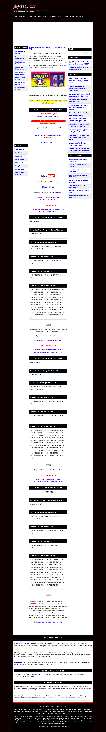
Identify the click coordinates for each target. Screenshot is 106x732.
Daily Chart (34, 20)
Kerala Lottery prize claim (68, 698)
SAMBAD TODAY (55, 479)
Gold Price (68, 20)
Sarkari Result (86, 20)
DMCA (65, 706)
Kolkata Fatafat (51, 20)
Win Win (30, 16)
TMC (61, 706)
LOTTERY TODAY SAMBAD (55, 350)
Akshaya (72, 16)
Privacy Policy (49, 706)
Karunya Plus (53, 16)
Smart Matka (42, 20)
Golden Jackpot (60, 20)
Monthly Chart (19, 159)
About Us (41, 706)
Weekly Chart (19, 162)
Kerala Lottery (22, 16)
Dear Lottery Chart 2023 (48, 142)
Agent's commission (45, 674)
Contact (56, 706)
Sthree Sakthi (37, 16)
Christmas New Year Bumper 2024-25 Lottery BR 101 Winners (78, 107)
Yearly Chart (19, 166)
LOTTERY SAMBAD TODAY (56, 209)
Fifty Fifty (45, 16)
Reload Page (48, 187)
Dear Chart (18, 153)
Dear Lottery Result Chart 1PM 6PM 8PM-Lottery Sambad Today (79, 137)
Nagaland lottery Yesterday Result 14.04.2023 (49, 622)
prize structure (47, 664)
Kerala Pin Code (76, 20)
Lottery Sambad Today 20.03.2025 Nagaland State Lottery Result (78, 88)
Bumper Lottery (79, 16)
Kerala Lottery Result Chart (22, 643)
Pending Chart (19, 169)
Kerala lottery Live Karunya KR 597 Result (47, 135)
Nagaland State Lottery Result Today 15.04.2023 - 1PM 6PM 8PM (47, 48)
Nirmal (60, 16)
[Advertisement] (53, 34)
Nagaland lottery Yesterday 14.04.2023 (48, 128)
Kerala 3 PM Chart (20, 156)
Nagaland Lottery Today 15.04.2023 (48, 116)
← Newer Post (32, 627)
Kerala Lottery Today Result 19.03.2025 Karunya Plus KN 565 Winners (78, 81)
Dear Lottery (26, 20)
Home (15, 16)
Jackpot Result (17, 20)
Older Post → (64, 627)
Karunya (66, 16)
